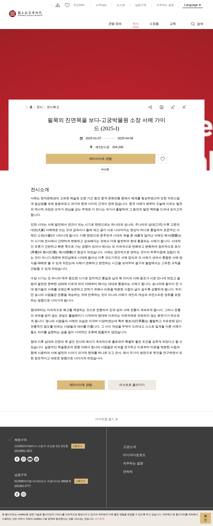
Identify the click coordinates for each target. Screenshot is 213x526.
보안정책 (99, 518)
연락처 (128, 471)
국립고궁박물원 (26, 14)
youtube (30, 459)
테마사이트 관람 (100, 158)
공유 (150, 107)
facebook (17, 459)
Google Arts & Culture (36, 459)
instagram (23, 459)
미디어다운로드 (134, 455)
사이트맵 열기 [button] (104, 419)
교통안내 (77, 446)
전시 (40, 107)
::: (51, 5)
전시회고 (53, 107)
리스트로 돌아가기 (132, 385)
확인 (205, 518)
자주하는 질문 (133, 463)
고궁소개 (129, 447)
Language (191, 5)
